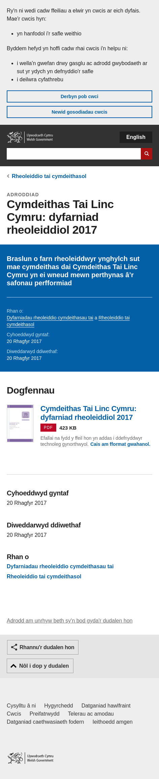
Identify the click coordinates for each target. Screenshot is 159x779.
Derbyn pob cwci (79, 96)
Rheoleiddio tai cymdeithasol (49, 176)
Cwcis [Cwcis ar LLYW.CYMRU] (14, 714)
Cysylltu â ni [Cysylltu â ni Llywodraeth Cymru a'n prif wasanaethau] (21, 706)
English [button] (136, 137)
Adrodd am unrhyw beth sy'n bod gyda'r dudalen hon (69, 621)
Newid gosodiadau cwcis (79, 112)
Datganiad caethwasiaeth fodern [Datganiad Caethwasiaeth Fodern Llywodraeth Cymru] (45, 722)
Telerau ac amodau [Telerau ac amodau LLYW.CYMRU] (91, 714)
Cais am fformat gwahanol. (120, 444)
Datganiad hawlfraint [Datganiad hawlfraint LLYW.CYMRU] (106, 706)
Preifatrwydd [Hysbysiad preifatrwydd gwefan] (45, 714)
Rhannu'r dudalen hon (47, 647)
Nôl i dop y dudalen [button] (44, 666)
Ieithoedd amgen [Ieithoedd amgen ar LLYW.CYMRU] (113, 722)
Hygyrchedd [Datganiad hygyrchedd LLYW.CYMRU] (58, 706)
